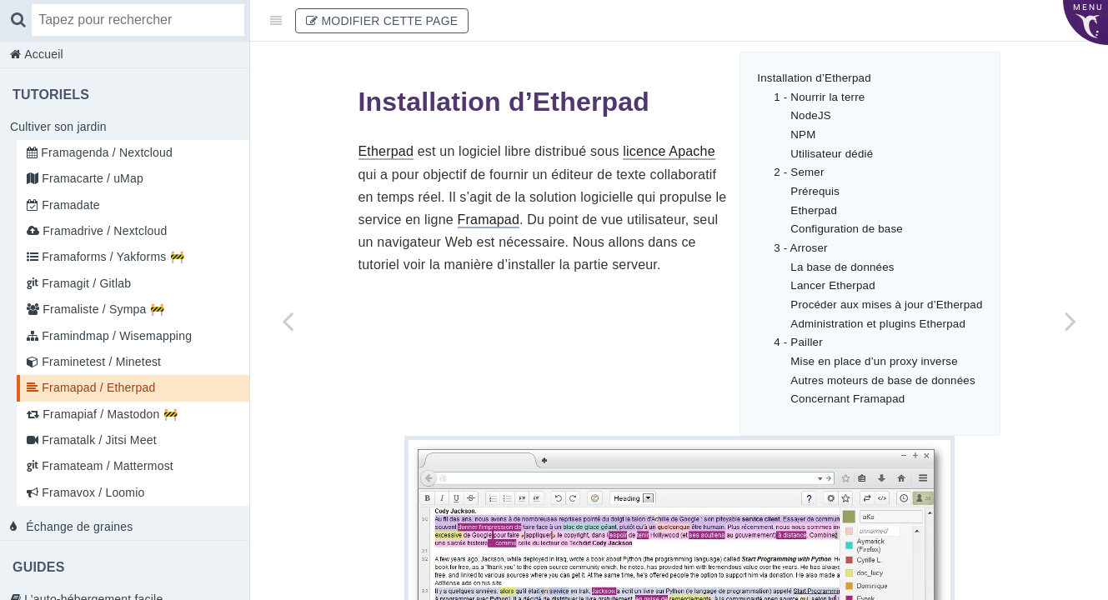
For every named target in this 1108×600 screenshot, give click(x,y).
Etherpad (813, 210)
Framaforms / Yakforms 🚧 (111, 256)
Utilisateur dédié (831, 154)
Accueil (42, 54)
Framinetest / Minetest (99, 361)
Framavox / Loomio (91, 492)
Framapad (489, 219)
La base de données (842, 267)
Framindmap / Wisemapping (115, 335)
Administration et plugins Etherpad (877, 324)
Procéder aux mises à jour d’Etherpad (886, 304)
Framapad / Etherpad (96, 387)
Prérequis (815, 191)
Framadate (69, 205)
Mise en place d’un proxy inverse (874, 361)
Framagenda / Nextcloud (105, 152)
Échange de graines (78, 526)
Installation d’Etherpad (814, 78)
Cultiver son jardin (58, 126)
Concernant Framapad (847, 398)
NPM (802, 134)
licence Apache (668, 151)
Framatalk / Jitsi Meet (97, 440)
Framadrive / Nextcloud (103, 231)
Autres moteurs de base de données (882, 380)
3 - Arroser (800, 248)
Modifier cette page (382, 21)
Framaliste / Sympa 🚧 (101, 309)
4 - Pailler (798, 342)
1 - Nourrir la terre (819, 97)
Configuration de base (846, 228)
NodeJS (810, 115)
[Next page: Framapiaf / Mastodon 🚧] (1070, 321)
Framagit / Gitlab (84, 283)
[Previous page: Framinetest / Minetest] (287, 321)
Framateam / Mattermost (105, 465)
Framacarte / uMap (90, 178)
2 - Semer (799, 172)
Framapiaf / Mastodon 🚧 (108, 414)
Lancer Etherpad (832, 285)
